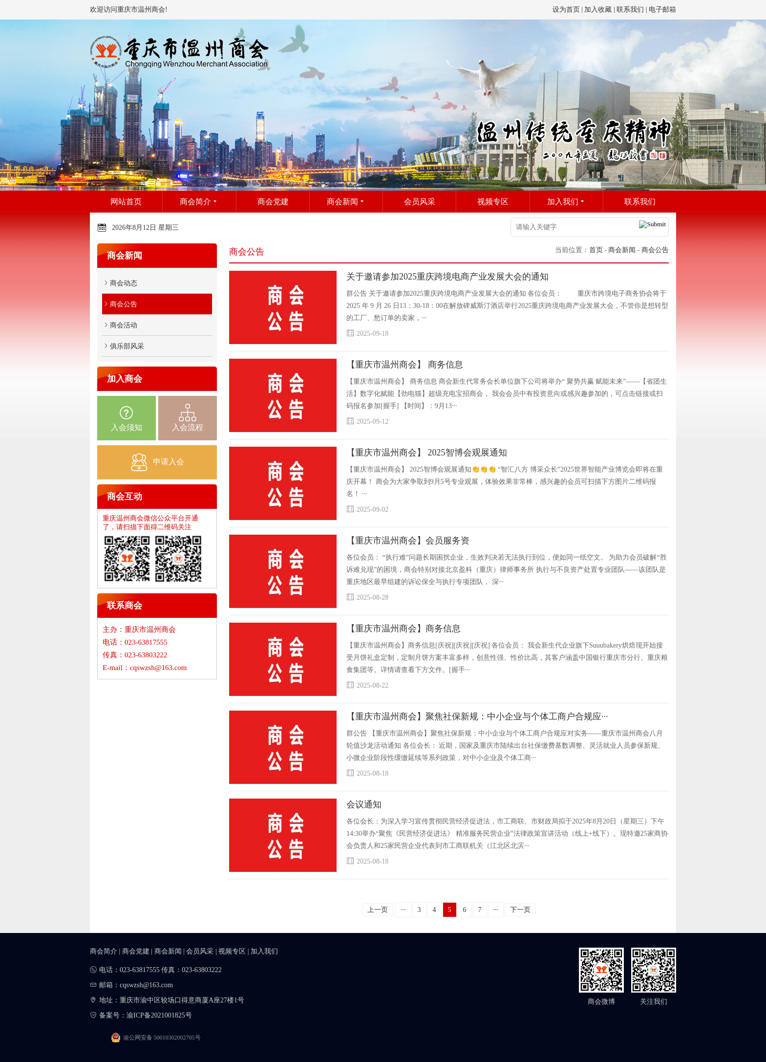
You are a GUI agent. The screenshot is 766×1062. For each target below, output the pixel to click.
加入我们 (264, 951)
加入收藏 (598, 9)
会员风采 (199, 951)
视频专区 (232, 951)
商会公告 (655, 250)
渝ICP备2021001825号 (159, 1015)
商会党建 (135, 951)
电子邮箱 (662, 9)
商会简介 (103, 951)
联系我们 (630, 9)
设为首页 (566, 9)
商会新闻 (622, 250)
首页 (596, 250)
